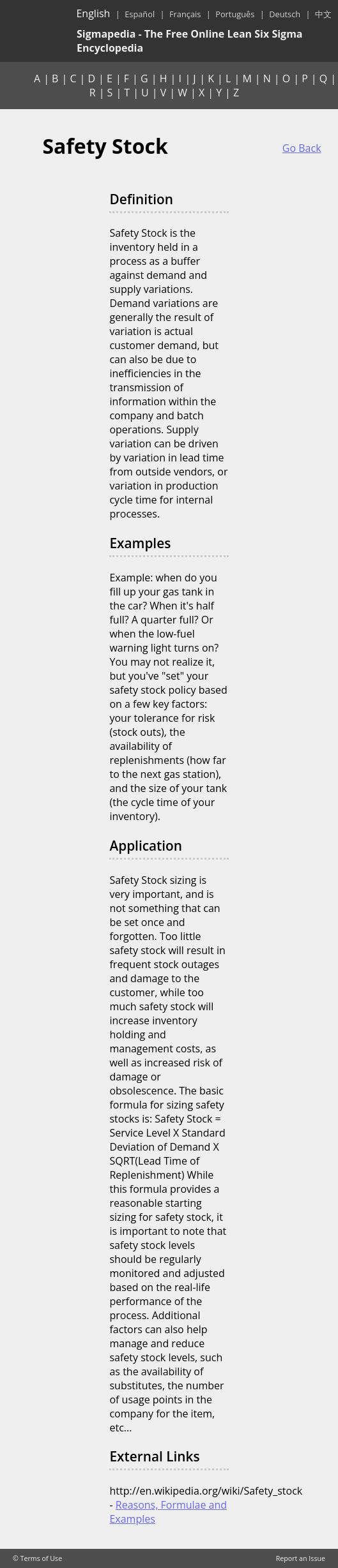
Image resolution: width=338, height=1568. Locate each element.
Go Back (301, 148)
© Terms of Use (37, 1558)
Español (140, 14)
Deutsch (284, 14)
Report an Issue (300, 1558)
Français (185, 14)
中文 (323, 14)
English (93, 13)
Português (234, 14)
